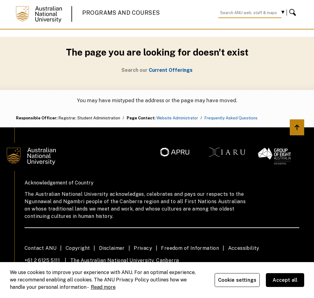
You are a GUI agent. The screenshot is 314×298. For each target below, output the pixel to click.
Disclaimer (112, 248)
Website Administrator (177, 118)
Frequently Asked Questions (231, 118)
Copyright (78, 248)
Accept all (285, 280)
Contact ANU (40, 248)
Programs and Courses (121, 13)
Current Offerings (171, 70)
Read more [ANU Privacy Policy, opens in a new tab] (103, 287)
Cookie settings (237, 280)
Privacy (143, 248)
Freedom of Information (190, 248)
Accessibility (243, 248)
